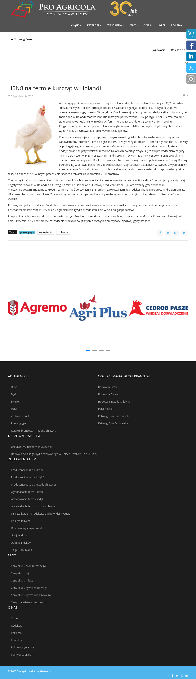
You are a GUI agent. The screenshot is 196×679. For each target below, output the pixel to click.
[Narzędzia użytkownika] (185, 95)
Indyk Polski (105, 409)
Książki (75, 25)
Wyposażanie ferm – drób (27, 492)
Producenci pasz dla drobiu (27, 470)
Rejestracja (178, 50)
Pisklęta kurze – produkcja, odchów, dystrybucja (40, 513)
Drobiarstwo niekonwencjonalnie (31, 446)
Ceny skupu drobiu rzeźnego (28, 566)
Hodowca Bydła (108, 394)
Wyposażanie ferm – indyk (27, 499)
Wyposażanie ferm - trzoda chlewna (33, 506)
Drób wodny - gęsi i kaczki (27, 528)
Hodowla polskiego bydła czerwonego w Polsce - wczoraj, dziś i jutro (54, 454)
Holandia (63, 232)
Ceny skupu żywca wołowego (29, 588)
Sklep (161, 25)
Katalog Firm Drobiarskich (114, 423)
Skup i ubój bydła (21, 550)
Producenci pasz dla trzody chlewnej (33, 484)
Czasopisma (114, 25)
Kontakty (16, 640)
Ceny (132, 25)
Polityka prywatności (23, 647)
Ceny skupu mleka (22, 580)
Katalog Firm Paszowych (113, 416)
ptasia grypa (27, 232)
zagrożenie (45, 232)
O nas (147, 25)
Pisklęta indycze (20, 521)
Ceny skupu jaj (20, 573)
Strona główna (21, 39)
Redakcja (16, 625)
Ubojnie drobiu (20, 535)
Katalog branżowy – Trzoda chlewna (33, 430)
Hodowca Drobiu (108, 387)
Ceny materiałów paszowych (29, 602)
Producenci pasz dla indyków (29, 477)
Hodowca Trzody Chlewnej (114, 401)
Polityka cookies (21, 654)
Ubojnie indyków (21, 542)
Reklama (176, 25)
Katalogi (93, 25)
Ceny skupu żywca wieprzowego (31, 595)
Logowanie (158, 50)
